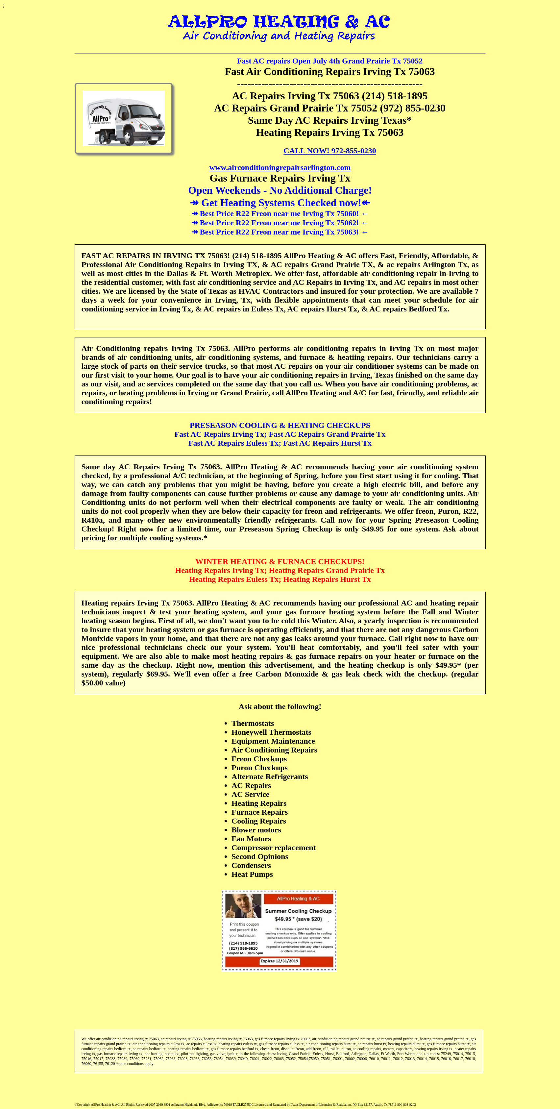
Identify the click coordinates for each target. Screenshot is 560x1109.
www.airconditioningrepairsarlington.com (280, 167)
